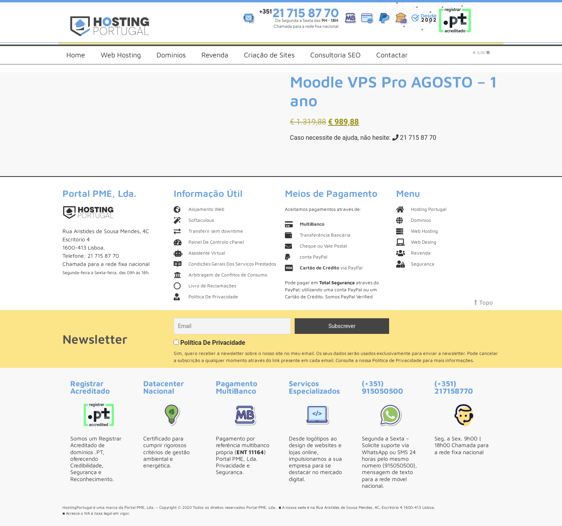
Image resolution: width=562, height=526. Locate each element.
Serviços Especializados (314, 387)
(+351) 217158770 (453, 387)
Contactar (392, 55)
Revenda (214, 55)
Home (75, 55)
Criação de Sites (269, 55)
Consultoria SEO (335, 55)
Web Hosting (121, 55)
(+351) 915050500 (382, 387)
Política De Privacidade (212, 342)
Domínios (171, 55)
